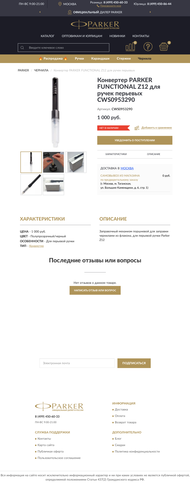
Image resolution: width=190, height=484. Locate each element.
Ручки (79, 58)
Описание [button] (153, 154)
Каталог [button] (48, 36)
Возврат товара (125, 422)
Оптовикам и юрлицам (82, 36)
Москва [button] (127, 168)
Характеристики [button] (116, 154)
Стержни (124, 58)
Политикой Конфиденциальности (116, 373)
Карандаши (100, 58)
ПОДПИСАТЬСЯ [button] (134, 363)
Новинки (117, 36)
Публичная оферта (51, 451)
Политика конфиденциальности (137, 451)
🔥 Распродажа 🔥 (53, 58)
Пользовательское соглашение (59, 458)
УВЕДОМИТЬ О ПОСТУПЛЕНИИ (135, 140)
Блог (118, 438)
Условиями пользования (91, 376)
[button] (109, 5)
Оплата (120, 416)
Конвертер (36, 246)
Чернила (144, 58)
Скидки (120, 445)
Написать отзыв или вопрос (95, 290)
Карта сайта (46, 445)
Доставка (121, 409)
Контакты (140, 36)
